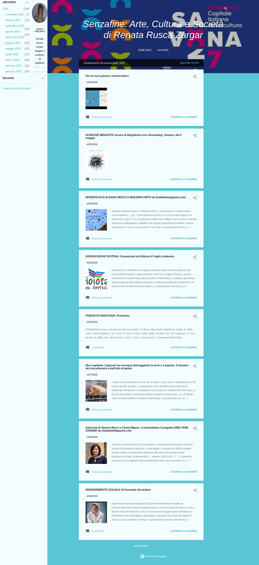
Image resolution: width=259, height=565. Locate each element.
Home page (144, 50)
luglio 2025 (11, 37)
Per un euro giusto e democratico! (107, 75)
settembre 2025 (14, 25)
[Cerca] (226, 9)
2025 (6, 8)
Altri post (141, 546)
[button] (195, 77)
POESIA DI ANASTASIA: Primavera (108, 315)
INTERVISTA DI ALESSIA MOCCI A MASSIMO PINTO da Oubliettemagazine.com (136, 197)
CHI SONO (162, 50)
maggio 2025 (13, 48)
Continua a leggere (183, 117)
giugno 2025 (12, 43)
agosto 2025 (12, 31)
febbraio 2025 (13, 65)
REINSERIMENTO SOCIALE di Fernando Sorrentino (118, 489)
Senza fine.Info (40, 30)
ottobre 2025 (12, 20)
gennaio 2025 (13, 71)
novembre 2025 (14, 14)
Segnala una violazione (16, 88)
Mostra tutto (189, 63)
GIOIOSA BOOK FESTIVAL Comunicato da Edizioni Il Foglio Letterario (130, 256)
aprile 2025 (12, 54)
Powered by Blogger (153, 556)
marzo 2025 (12, 60)
